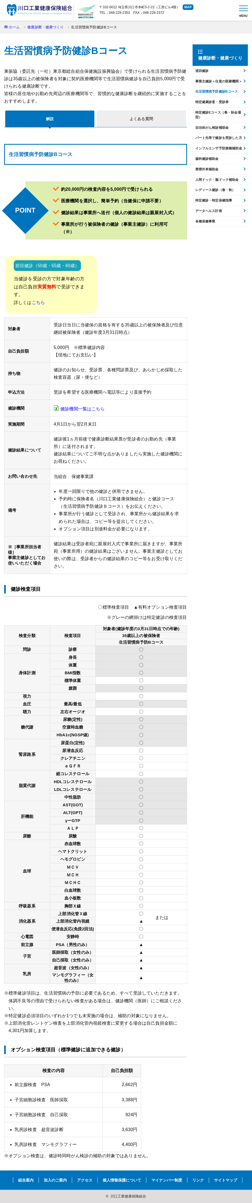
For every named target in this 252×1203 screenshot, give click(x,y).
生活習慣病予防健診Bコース (216, 91)
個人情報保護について (122, 1180)
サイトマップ (225, 1180)
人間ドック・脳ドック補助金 (217, 180)
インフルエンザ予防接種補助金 (218, 148)
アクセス (84, 1180)
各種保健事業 (205, 221)
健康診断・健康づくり (45, 27)
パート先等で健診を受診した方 (218, 138)
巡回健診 (202, 71)
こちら (38, 302)
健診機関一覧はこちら (82, 409)
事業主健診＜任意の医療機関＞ (218, 81)
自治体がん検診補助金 (212, 128)
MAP (188, 7)
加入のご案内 (55, 1180)
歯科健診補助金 (207, 159)
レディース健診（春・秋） (215, 190)
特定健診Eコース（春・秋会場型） (218, 115)
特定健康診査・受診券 (212, 102)
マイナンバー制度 (166, 1180)
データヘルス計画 (208, 211)
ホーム (14, 27)
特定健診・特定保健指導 (213, 200)
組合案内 (26, 1180)
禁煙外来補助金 (207, 169)
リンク (198, 1180)
